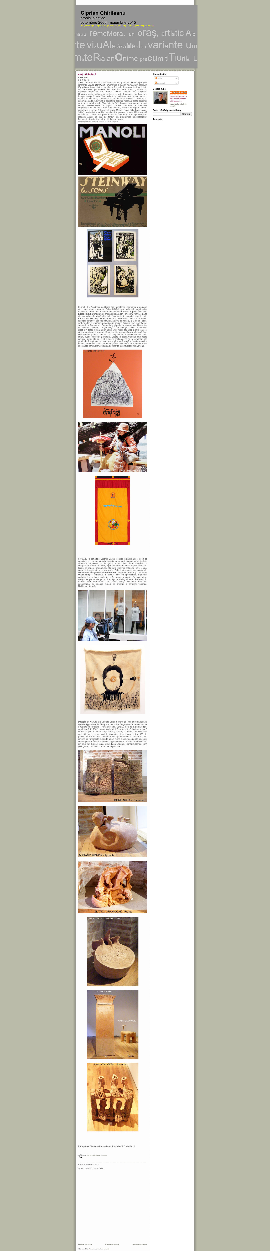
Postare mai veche (140, 1244)
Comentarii (160, 83)
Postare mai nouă (85, 1244)
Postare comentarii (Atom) (99, 1249)
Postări (158, 78)
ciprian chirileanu (180, 92)
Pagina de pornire (112, 1244)
